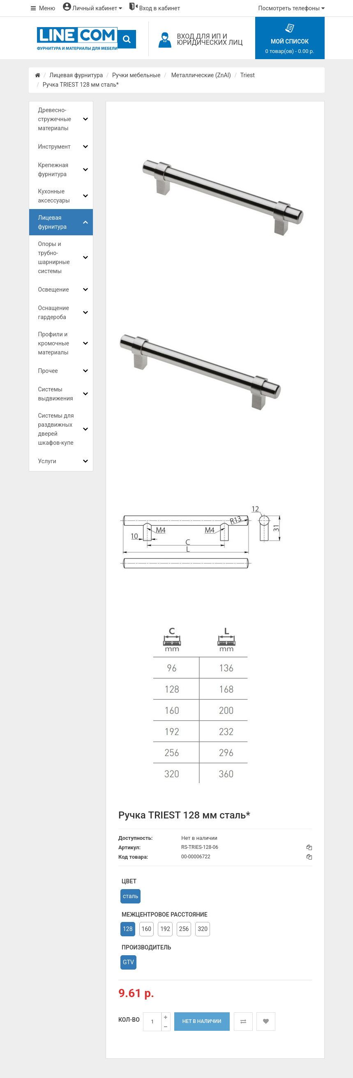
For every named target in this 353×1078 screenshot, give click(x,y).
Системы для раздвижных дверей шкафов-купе (56, 429)
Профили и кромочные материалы (53, 343)
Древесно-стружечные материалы (54, 119)
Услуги (47, 461)
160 (147, 929)
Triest (247, 75)
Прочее (48, 371)
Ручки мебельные (136, 75)
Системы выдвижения (55, 394)
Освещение (53, 289)
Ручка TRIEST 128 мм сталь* (81, 84)
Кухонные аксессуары (54, 196)
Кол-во (129, 1019)
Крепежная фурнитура (53, 169)
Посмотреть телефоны (291, 8)
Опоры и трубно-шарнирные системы (54, 257)
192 (165, 929)
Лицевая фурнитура (76, 75)
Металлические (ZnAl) (200, 75)
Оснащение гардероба (53, 312)
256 (184, 929)
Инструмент (54, 146)
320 (203, 929)
